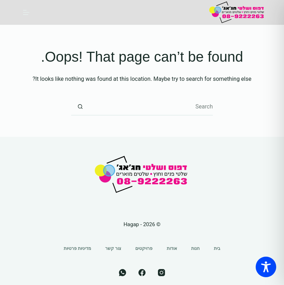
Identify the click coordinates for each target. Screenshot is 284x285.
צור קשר (113, 248)
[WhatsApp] (122, 272)
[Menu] (26, 12)
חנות (195, 248)
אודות (172, 248)
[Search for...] (151, 107)
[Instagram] (161, 272)
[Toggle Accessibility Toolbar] (266, 267)
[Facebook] (142, 272)
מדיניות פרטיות (77, 248)
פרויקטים (144, 248)
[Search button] (80, 107)
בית (217, 248)
